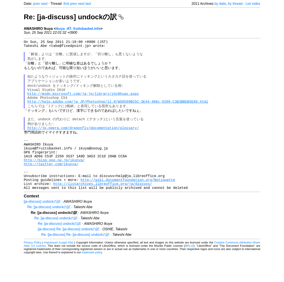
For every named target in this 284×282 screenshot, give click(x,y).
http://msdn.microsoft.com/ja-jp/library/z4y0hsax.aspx (83, 101)
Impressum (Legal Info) (58, 268)
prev (36, 3)
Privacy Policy (33, 268)
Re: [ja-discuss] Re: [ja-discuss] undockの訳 (75, 261)
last (88, 3)
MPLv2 (189, 272)
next (44, 3)
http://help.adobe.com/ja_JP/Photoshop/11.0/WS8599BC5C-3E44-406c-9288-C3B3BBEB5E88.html (117, 111)
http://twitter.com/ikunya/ (51, 185)
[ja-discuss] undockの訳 (42, 228)
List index (252, 3)
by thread (235, 3)
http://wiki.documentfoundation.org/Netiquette (128, 204)
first (66, 3)
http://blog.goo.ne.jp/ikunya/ (54, 180)
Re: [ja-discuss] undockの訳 (74, 17)
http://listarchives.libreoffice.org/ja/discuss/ (102, 209)
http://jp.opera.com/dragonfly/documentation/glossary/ (83, 141)
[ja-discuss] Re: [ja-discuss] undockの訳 (69, 255)
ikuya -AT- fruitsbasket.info (78, 28)
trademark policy (92, 278)
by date (220, 3)
